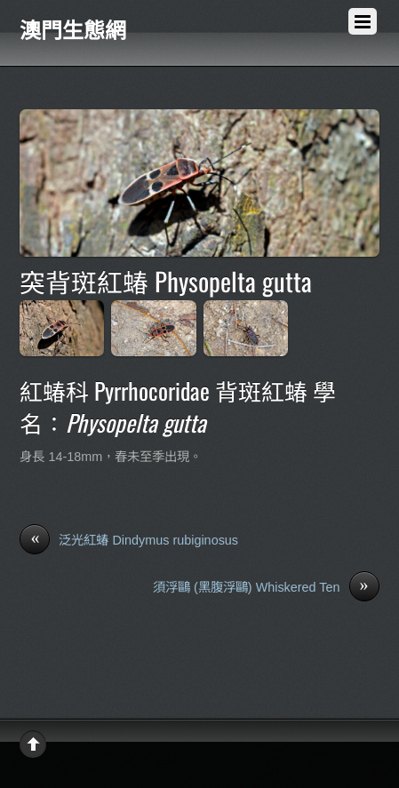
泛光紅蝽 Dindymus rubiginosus (129, 541)
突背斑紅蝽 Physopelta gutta (166, 280)
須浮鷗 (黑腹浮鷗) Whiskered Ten (266, 588)
